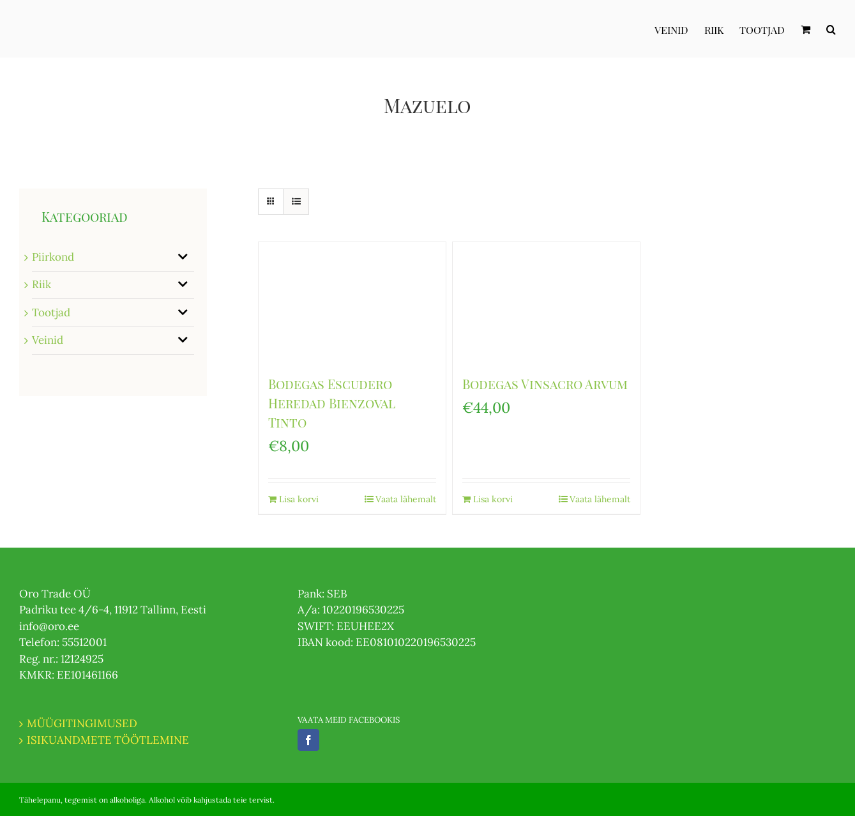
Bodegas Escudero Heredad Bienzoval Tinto (331, 403)
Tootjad (51, 312)
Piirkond (53, 257)
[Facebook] (308, 740)
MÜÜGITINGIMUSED (82, 723)
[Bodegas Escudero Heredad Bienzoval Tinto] (352, 302)
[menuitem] (679, 29)
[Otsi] (831, 29)
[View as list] (296, 201)
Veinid (47, 340)
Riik (41, 284)
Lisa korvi (299, 499)
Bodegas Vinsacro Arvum (545, 383)
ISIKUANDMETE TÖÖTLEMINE (108, 740)
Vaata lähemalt (405, 499)
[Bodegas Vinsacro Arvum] (546, 302)
